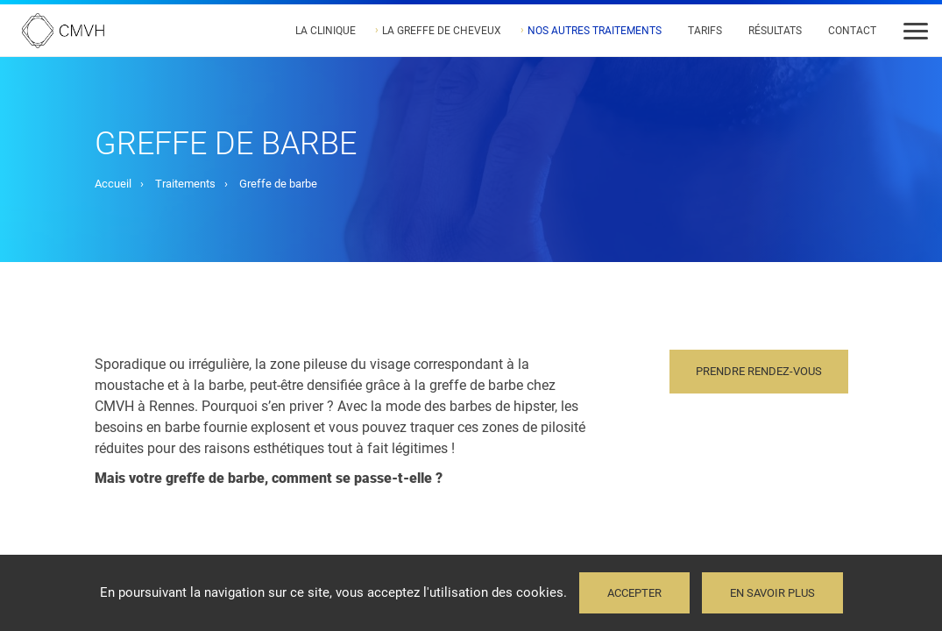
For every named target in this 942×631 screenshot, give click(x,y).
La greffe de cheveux (441, 31)
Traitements (185, 183)
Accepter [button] (634, 592)
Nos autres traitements (595, 31)
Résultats (775, 31)
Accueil (113, 183)
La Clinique (325, 31)
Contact (852, 31)
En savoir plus (772, 592)
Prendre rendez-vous (759, 371)
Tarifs (705, 31)
